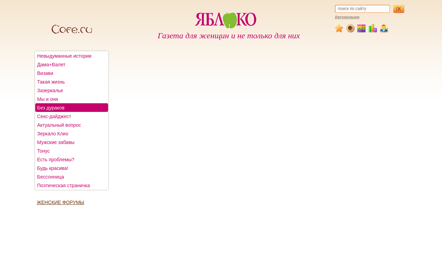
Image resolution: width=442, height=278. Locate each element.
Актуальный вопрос (59, 125)
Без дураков (51, 108)
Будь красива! (52, 168)
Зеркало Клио (52, 133)
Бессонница (50, 177)
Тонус (43, 151)
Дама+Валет (51, 64)
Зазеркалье (50, 90)
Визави (45, 73)
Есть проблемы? (56, 159)
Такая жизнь (51, 82)
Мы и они (47, 99)
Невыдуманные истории (64, 56)
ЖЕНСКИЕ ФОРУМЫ (60, 202)
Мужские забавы (56, 142)
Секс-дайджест (54, 116)
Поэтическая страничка (63, 185)
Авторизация (347, 17)
